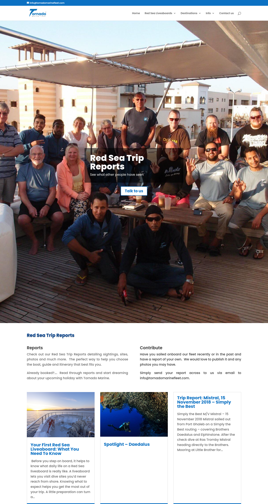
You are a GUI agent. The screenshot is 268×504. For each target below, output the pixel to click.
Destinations (189, 13)
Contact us (226, 13)
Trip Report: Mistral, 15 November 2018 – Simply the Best (204, 402)
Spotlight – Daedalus (127, 444)
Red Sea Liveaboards (158, 13)
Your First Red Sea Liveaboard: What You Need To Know (55, 449)
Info (208, 13)
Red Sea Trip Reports (117, 167)
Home (136, 13)
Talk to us (134, 196)
